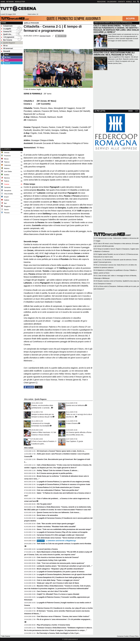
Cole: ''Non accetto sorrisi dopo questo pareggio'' (56, 524)
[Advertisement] (11, 134)
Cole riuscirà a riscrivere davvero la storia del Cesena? (58, 557)
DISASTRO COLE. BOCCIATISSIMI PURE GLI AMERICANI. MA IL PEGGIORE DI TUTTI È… (114, 54)
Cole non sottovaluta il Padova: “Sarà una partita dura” (58, 490)
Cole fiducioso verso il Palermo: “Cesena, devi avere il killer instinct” (63, 616)
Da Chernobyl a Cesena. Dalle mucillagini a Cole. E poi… (58, 633)
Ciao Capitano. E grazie (74, 441)
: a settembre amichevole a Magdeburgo (56, 541)
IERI (136, 111)
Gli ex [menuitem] (4, 46)
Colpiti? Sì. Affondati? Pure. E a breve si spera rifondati (58, 594)
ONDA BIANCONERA (102, 23)
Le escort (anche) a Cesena (47, 549)
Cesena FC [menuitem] (6, 31)
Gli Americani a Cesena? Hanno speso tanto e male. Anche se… (61, 451)
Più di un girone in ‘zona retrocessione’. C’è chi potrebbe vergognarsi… (64, 619)
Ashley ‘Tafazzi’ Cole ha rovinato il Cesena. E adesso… (58, 470)
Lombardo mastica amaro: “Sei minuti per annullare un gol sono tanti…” (64, 566)
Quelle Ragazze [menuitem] (8, 43)
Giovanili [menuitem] (5, 51)
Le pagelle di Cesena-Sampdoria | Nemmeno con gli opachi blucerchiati (64, 574)
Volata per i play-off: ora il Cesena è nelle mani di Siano (58, 583)
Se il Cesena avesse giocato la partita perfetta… (55, 473)
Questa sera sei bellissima (75, 405)
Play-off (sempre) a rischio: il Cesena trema (53, 625)
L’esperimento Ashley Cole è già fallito (51, 560)
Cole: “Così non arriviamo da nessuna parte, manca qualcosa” (61, 563)
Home (3, 23)
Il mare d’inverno (72, 423)
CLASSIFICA (6, 149)
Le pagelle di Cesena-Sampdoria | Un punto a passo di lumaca (60, 572)
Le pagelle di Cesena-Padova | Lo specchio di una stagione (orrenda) (63, 482)
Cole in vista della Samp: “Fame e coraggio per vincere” (58, 580)
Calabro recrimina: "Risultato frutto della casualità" (56, 527)
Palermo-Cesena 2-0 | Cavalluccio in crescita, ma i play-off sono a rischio (65, 608)
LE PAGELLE (99, 50)
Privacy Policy (134, 636)
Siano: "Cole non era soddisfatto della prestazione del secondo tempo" (64, 529)
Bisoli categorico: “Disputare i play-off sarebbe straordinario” (60, 569)
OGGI (130, 111)
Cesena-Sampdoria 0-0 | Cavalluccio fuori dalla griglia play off (60, 577)
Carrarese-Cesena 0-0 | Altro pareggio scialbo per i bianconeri (60, 535)
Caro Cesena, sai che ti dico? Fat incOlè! (52, 591)
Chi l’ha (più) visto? (44, 504)
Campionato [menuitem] (6, 26)
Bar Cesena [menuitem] (6, 40)
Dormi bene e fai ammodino (47, 515)
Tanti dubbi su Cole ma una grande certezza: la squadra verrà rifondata (64, 544)
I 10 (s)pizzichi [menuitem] (7, 37)
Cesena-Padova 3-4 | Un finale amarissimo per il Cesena (58, 487)
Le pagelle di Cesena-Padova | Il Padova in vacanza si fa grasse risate (63, 484)
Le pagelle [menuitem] (6, 29)
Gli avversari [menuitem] (7, 48)
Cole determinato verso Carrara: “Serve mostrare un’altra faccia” (62, 538)
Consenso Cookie (122, 636)
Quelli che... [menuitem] (6, 34)
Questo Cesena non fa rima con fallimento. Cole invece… (58, 512)
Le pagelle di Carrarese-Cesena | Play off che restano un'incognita (62, 532)
